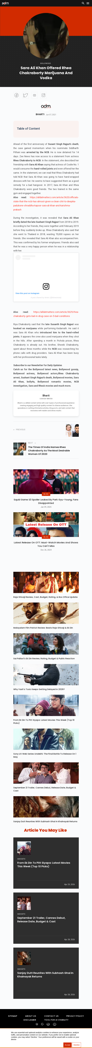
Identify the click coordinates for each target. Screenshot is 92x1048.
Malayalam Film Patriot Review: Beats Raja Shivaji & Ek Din (43, 637)
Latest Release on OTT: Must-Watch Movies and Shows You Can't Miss (46, 553)
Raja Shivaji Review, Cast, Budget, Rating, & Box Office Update (45, 606)
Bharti (40, 114)
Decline (77, 1045)
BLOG (46, 499)
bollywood (45, 63)
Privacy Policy (75, 1025)
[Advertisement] (9, 52)
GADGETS (21, 870)
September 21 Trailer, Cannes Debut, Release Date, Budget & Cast (44, 799)
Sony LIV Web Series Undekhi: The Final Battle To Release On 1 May (44, 765)
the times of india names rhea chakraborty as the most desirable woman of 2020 (49, 450)
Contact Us (51, 1025)
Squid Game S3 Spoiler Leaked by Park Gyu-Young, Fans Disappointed (46, 506)
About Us (30, 1025)
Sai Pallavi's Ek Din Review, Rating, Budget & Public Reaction (44, 668)
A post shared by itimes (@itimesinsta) (46, 298)
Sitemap (12, 1025)
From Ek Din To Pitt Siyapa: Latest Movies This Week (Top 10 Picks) (43, 731)
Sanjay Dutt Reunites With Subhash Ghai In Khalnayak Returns (45, 831)
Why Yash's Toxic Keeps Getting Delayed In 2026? (39, 698)
